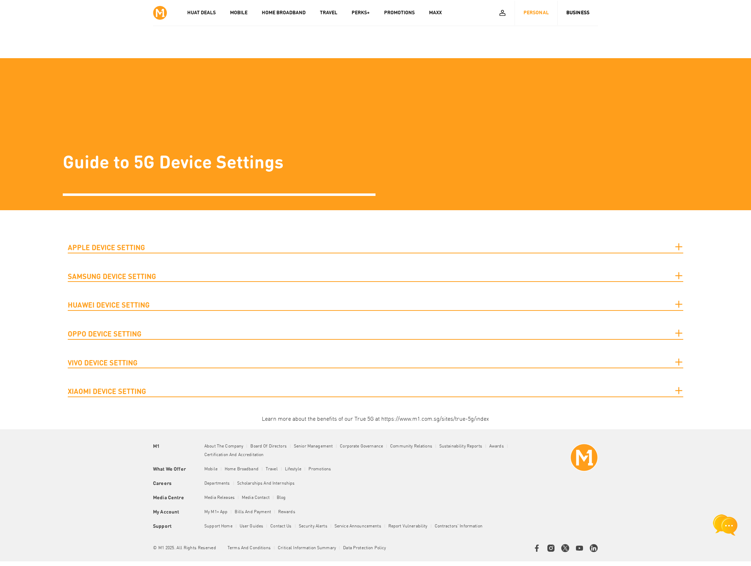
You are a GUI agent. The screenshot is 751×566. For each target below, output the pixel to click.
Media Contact (256, 498)
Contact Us (280, 526)
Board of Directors (268, 446)
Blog (281, 498)
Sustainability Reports (460, 446)
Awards (496, 446)
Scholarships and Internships (266, 483)
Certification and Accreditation (234, 455)
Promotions (319, 469)
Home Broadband (242, 469)
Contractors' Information (458, 526)
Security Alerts (313, 526)
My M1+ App (216, 512)
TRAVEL (328, 12)
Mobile (211, 469)
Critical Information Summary (307, 548)
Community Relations (411, 446)
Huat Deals (201, 12)
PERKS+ (361, 12)
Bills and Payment (253, 512)
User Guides (252, 526)
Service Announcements (357, 526)
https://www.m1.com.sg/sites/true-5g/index (435, 419)
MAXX (435, 12)
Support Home (218, 526)
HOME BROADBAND (284, 12)
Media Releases (219, 498)
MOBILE (238, 12)
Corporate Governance (361, 446)
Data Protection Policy (364, 548)
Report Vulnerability (408, 526)
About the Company (223, 446)
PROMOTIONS (399, 12)
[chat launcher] (725, 524)
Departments (217, 483)
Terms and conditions (249, 548)
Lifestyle (293, 469)
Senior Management (313, 446)
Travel (272, 469)
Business (577, 12)
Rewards (286, 512)
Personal (536, 12)
